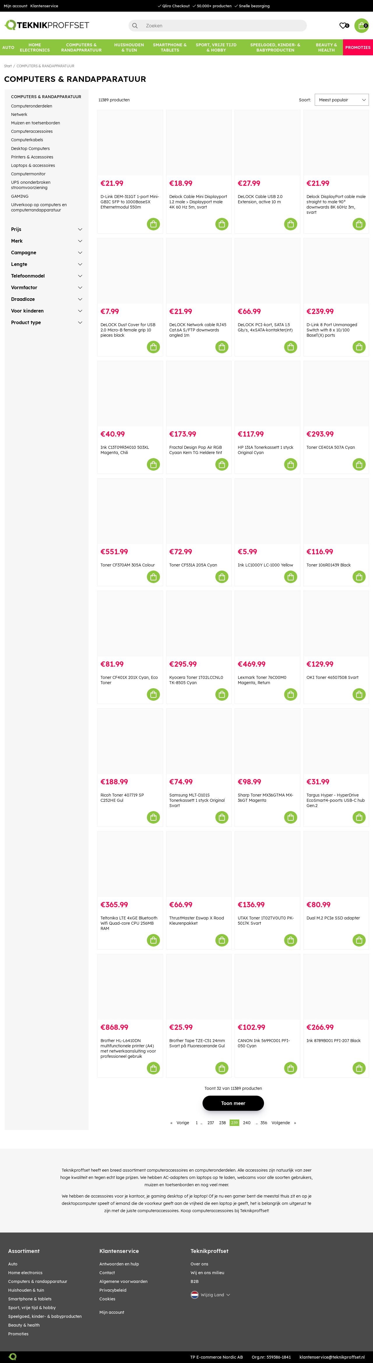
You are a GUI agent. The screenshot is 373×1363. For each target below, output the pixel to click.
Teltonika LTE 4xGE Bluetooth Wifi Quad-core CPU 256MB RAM (129, 923)
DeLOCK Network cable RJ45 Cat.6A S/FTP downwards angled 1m (197, 330)
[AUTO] (8, 47)
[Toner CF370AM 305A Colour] (130, 511)
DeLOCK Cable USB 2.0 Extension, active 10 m (260, 199)
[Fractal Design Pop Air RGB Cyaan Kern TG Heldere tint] (199, 394)
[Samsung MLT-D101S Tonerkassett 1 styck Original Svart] (199, 741)
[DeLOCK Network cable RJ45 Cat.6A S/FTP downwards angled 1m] (199, 271)
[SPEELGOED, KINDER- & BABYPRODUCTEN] (275, 47)
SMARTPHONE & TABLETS (30, 1299)
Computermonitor (28, 173)
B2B (195, 1281)
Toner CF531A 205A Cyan (193, 565)
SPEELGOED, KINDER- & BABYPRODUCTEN (45, 1316)
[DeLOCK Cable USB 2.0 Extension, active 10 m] (267, 143)
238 (222, 1122)
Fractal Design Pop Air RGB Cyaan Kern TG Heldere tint (195, 450)
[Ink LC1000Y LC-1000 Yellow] (267, 511)
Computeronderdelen (31, 106)
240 (247, 1122)
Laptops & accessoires (33, 165)
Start (8, 66)
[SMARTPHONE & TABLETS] (170, 47)
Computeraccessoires (32, 131)
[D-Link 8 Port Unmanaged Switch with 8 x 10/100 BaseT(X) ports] (336, 271)
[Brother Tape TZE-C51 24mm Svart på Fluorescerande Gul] (199, 987)
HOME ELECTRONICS (25, 1272)
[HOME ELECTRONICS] (35, 47)
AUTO (12, 1264)
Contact (107, 1272)
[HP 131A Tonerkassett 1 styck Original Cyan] (267, 394)
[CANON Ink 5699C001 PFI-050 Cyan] (267, 987)
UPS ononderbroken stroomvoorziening (30, 185)
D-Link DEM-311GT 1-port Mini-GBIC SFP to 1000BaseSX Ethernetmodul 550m (130, 202)
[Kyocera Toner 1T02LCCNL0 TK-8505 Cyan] (199, 623)
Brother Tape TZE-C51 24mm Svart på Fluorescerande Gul (197, 1043)
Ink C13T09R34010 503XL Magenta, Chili (125, 450)
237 (210, 1122)
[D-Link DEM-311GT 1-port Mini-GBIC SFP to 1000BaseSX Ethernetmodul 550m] (130, 143)
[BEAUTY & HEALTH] (326, 47)
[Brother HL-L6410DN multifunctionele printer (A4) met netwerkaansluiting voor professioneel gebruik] (130, 987)
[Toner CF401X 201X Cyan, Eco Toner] (130, 623)
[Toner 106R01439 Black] (336, 511)
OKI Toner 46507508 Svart (332, 677)
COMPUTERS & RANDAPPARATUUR (45, 66)
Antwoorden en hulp (119, 1264)
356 (264, 1122)
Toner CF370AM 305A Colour (128, 565)
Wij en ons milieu (207, 1272)
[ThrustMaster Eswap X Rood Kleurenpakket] (199, 864)
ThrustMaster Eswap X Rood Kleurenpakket (196, 920)
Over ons (199, 1264)
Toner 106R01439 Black (329, 565)
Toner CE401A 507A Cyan (331, 447)
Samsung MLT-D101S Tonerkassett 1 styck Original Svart (197, 800)
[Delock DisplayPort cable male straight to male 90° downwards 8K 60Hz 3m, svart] (336, 143)
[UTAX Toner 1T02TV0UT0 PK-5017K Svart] (267, 864)
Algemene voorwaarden (123, 1281)
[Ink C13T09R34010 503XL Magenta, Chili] (130, 394)
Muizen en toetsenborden (35, 123)
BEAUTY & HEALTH (24, 1325)
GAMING (20, 196)
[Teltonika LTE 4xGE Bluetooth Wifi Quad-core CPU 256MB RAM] (130, 864)
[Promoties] (358, 47)
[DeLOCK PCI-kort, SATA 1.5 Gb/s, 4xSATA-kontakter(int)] (267, 271)
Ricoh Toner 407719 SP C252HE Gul (122, 797)
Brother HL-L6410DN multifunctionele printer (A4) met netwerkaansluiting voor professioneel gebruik (128, 1048)
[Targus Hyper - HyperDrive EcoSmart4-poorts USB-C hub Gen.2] (336, 741)
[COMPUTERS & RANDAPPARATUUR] (81, 47)
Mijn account (15, 5)
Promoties (18, 1333)
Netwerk (19, 114)
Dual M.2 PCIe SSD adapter (333, 918)
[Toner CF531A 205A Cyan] (199, 511)
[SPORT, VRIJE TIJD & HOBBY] (216, 47)
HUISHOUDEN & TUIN (26, 1290)
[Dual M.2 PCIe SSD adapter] (336, 864)
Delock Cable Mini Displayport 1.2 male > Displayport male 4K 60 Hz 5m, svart (198, 202)
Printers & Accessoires (32, 157)
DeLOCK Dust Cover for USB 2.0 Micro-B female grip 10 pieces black (128, 330)
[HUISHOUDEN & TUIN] (129, 47)
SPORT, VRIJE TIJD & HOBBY (32, 1307)
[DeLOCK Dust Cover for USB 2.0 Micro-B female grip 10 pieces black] (130, 271)
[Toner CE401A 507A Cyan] (336, 394)
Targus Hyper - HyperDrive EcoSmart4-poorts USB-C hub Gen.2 (336, 800)
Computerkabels (27, 139)
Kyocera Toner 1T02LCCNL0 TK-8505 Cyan (196, 680)
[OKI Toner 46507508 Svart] (336, 623)
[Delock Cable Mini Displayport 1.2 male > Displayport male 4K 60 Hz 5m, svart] (199, 143)
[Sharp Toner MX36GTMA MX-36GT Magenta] (267, 741)
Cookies (107, 1299)
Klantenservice (44, 5)
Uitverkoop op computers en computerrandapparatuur (39, 207)
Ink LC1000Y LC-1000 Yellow (265, 565)
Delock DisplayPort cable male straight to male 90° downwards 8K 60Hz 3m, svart (336, 204)
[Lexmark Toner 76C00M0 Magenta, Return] (267, 623)
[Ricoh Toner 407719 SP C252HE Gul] (130, 741)
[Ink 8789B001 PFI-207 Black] (336, 987)
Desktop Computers (30, 148)
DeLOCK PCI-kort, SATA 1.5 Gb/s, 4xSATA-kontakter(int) (265, 327)
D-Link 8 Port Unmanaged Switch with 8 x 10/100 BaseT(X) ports (332, 330)
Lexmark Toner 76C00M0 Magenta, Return (262, 680)
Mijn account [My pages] (111, 1312)
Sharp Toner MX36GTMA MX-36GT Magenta (265, 797)
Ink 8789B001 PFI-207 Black (334, 1040)
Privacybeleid (112, 1290)
